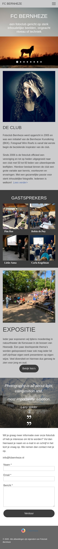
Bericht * (8, 485)
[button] (54, 3)
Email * (7, 475)
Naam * (7, 464)
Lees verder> (20, 182)
